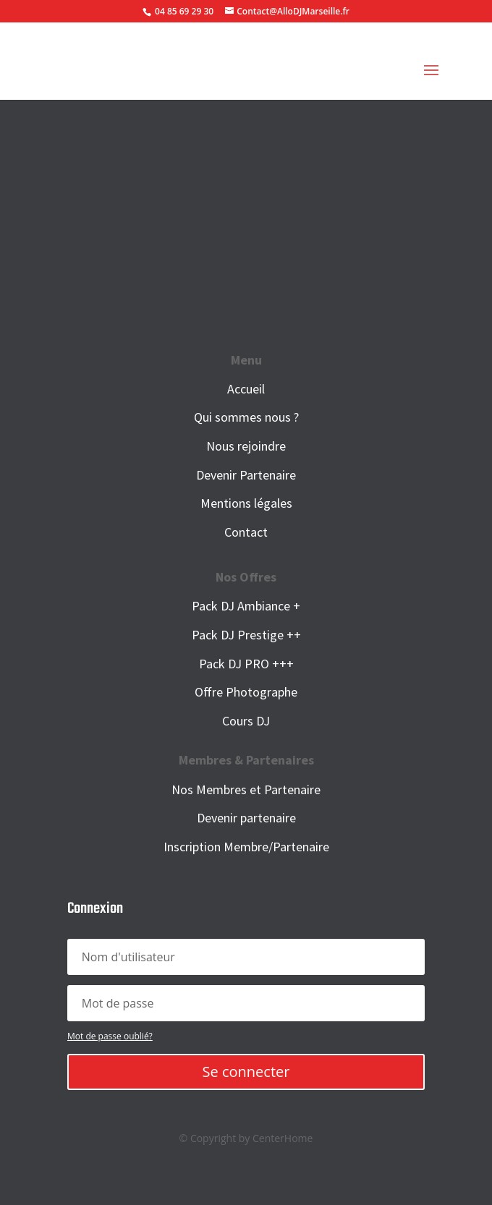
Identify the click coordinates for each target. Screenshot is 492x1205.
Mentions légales (246, 503)
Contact (246, 532)
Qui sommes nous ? (246, 417)
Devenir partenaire (246, 817)
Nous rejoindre (246, 446)
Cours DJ (246, 720)
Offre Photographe (246, 692)
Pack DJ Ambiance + (246, 605)
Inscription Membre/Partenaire (246, 846)
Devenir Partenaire (246, 475)
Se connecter (246, 1071)
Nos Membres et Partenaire (246, 789)
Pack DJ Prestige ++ (246, 634)
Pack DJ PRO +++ (246, 663)
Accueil (246, 388)
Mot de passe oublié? (110, 1036)
